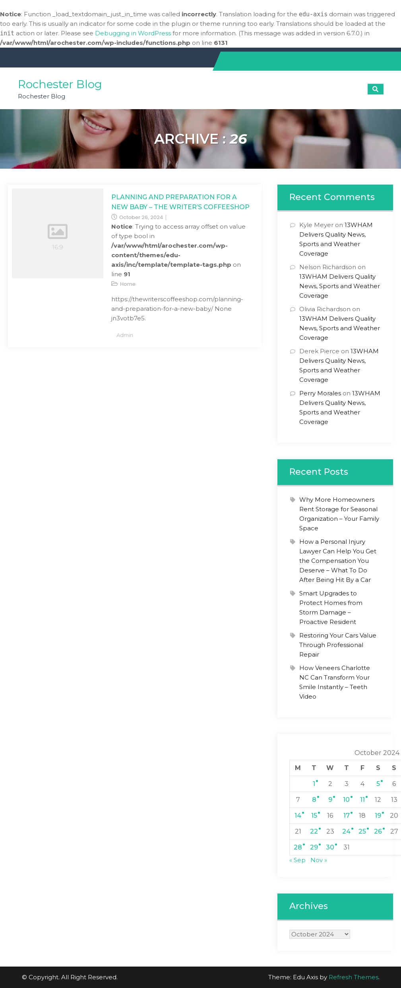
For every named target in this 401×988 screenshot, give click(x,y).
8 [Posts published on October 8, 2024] (314, 799)
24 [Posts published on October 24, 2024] (346, 831)
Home (128, 284)
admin (124, 335)
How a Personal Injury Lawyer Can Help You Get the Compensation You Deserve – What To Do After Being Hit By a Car (337, 561)
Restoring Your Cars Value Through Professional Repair (337, 645)
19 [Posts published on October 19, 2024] (378, 815)
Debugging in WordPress (133, 33)
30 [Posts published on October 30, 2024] (330, 847)
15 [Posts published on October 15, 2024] (314, 815)
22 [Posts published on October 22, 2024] (314, 831)
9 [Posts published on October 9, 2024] (330, 799)
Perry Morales (320, 393)
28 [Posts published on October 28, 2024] (298, 847)
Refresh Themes (353, 977)
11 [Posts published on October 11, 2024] (362, 799)
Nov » (318, 860)
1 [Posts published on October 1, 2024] (314, 784)
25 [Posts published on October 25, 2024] (362, 831)
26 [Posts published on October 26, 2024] (378, 831)
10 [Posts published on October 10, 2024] (346, 799)
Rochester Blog (60, 84)
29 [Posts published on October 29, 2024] (314, 847)
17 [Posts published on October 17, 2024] (346, 815)
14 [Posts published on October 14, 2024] (297, 815)
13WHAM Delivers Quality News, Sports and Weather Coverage (339, 286)
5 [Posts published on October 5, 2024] (378, 784)
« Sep (297, 860)
